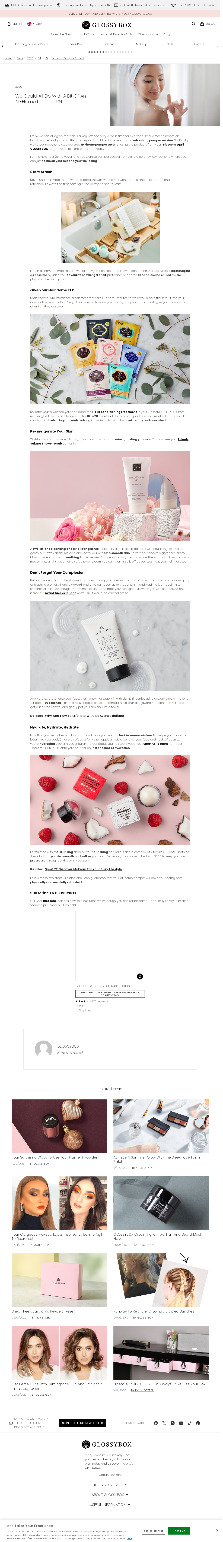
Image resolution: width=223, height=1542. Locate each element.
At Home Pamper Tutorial (68, 58)
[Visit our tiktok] (189, 1423)
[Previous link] (2, 46)
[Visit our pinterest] (198, 1423)
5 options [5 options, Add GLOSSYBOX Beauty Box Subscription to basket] (83, 1010)
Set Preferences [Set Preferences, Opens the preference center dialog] (153, 1530)
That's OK (179, 1530)
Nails (170, 44)
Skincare (198, 44)
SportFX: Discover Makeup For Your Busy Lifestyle (83, 869)
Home (8, 58)
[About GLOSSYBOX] (110, 1495)
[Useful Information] (110, 1504)
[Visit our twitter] (164, 1423)
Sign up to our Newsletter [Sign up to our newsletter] (82, 1423)
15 (47, 58)
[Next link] (217, 46)
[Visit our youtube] (181, 1423)
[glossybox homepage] (110, 25)
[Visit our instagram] (172, 1423)
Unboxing (110, 44)
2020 (30, 58)
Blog (20, 58)
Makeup (141, 44)
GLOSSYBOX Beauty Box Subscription (102, 986)
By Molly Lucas (40, 1245)
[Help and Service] (110, 1485)
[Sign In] (14, 23)
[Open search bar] (194, 24)
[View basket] (207, 24)
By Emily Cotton (142, 1390)
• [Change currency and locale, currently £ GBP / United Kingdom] (34, 24)
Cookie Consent (110, 1475)
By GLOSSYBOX (39, 1164)
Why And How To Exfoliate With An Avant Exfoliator (85, 715)
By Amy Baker (40, 1318)
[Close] (217, 1530)
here (129, 1538)
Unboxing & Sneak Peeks (31, 44)
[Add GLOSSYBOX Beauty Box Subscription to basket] (140, 976)
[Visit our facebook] (156, 1423)
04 (39, 58)
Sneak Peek (76, 44)
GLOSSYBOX (68, 1046)
